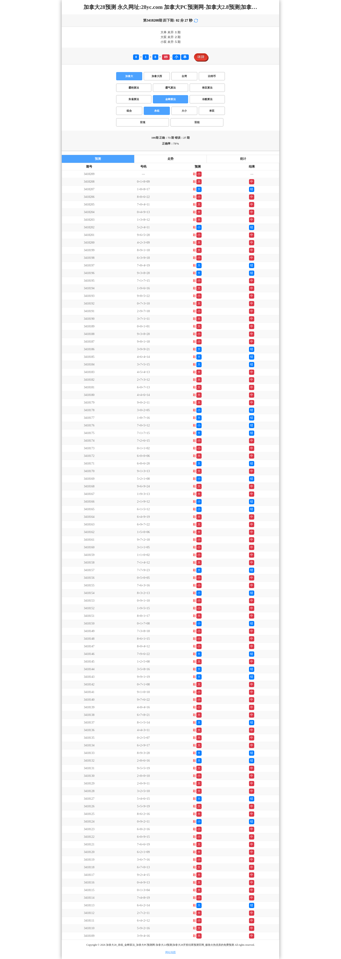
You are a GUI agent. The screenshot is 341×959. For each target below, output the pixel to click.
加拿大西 (157, 76)
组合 (129, 110)
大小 (184, 110)
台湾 (184, 76)
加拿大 (129, 76)
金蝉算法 (170, 99)
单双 (211, 110)
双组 (197, 122)
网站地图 (170, 952)
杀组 (156, 110)
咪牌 (200, 57)
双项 (142, 122)
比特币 (212, 76)
